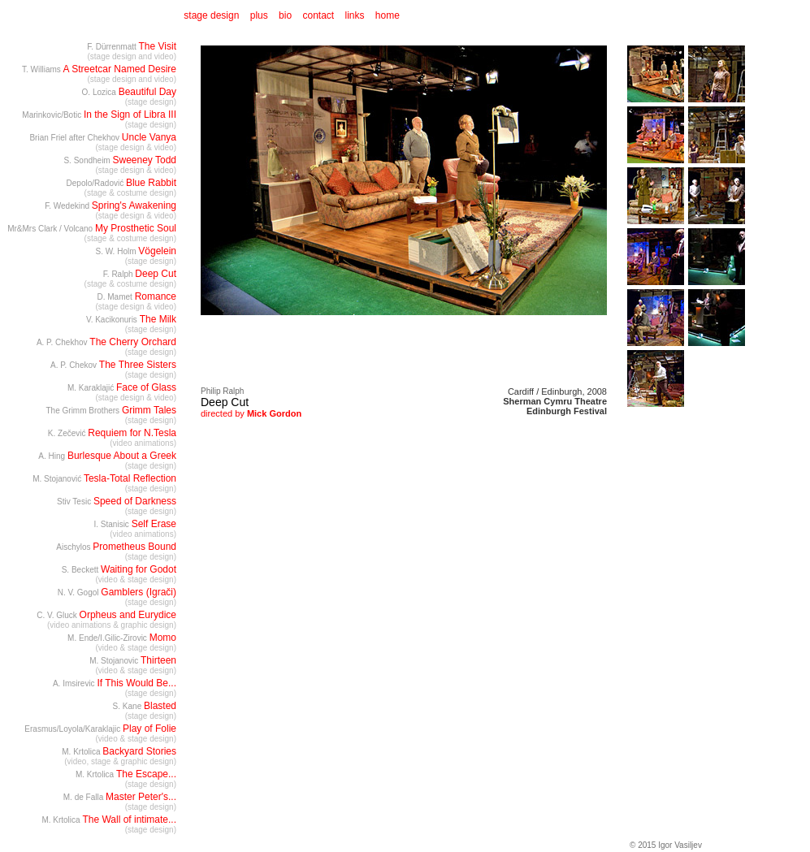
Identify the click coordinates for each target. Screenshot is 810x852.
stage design (210, 15)
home (387, 15)
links (355, 15)
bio (285, 15)
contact (318, 15)
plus (259, 15)
